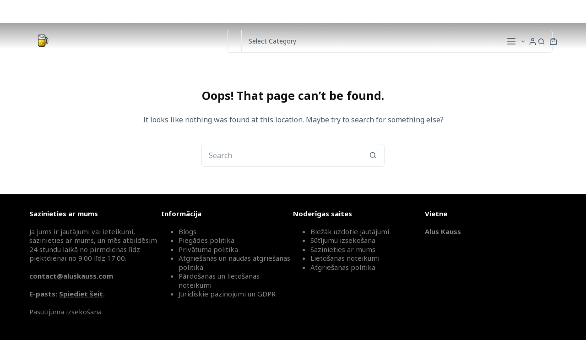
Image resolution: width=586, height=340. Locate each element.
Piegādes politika (206, 240)
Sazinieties (460, 11)
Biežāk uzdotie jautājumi (349, 231)
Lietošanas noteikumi (345, 258)
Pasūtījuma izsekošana (65, 311)
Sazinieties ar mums (342, 249)
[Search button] (541, 41)
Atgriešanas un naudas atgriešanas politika (234, 262)
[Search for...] (234, 41)
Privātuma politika (208, 249)
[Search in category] (385, 41)
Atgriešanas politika (342, 267)
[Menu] (511, 41)
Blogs (187, 231)
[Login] (532, 41)
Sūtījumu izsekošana (523, 11)
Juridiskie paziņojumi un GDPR (227, 293)
